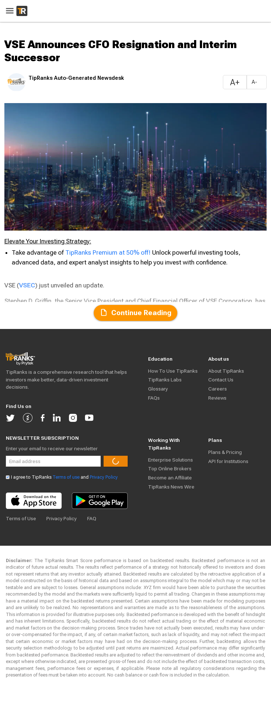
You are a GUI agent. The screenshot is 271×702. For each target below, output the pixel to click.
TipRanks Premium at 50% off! (108, 252)
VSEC (27, 285)
